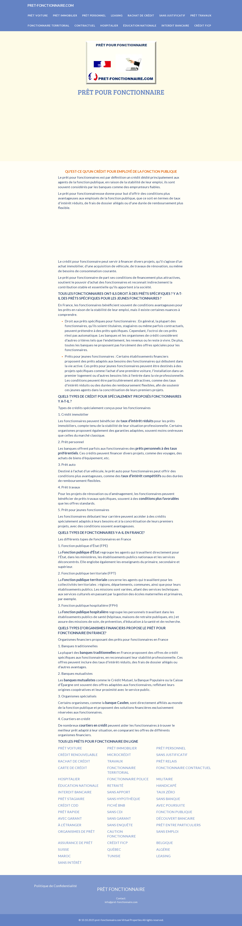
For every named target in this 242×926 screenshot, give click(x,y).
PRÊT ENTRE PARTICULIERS (178, 825)
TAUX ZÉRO (165, 792)
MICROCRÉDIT (119, 755)
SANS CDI (115, 812)
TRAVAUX (115, 761)
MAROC (64, 856)
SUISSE (63, 849)
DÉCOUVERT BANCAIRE (175, 818)
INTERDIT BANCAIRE (75, 792)
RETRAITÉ (115, 785)
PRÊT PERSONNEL (171, 748)
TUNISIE (113, 856)
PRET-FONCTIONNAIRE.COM (59, 10)
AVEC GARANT (70, 818)
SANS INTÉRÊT (70, 862)
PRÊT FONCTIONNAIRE (121, 889)
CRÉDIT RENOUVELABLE (78, 755)
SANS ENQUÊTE (120, 825)
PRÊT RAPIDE (68, 812)
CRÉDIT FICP (117, 843)
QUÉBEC (114, 849)
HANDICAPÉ (166, 785)
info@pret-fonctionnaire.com (121, 902)
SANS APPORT (118, 792)
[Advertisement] (121, 120)
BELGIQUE (164, 843)
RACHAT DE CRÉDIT (74, 761)
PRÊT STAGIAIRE (71, 799)
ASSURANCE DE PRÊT (75, 843)
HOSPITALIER (69, 779)
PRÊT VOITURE (70, 748)
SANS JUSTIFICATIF (172, 755)
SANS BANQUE (168, 799)
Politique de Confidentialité (55, 886)
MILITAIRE (164, 779)
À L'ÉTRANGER (69, 825)
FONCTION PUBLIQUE (174, 812)
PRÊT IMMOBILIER (122, 748)
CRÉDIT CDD (68, 805)
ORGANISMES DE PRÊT (76, 831)
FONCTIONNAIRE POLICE (128, 779)
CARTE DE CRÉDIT (72, 768)
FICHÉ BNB (116, 805)
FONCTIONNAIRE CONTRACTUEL (183, 768)
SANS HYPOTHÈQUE (123, 799)
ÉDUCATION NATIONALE (78, 785)
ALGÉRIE (163, 849)
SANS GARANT (119, 818)
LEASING (163, 856)
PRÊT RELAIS (166, 761)
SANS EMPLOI (167, 831)
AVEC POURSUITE (170, 805)
